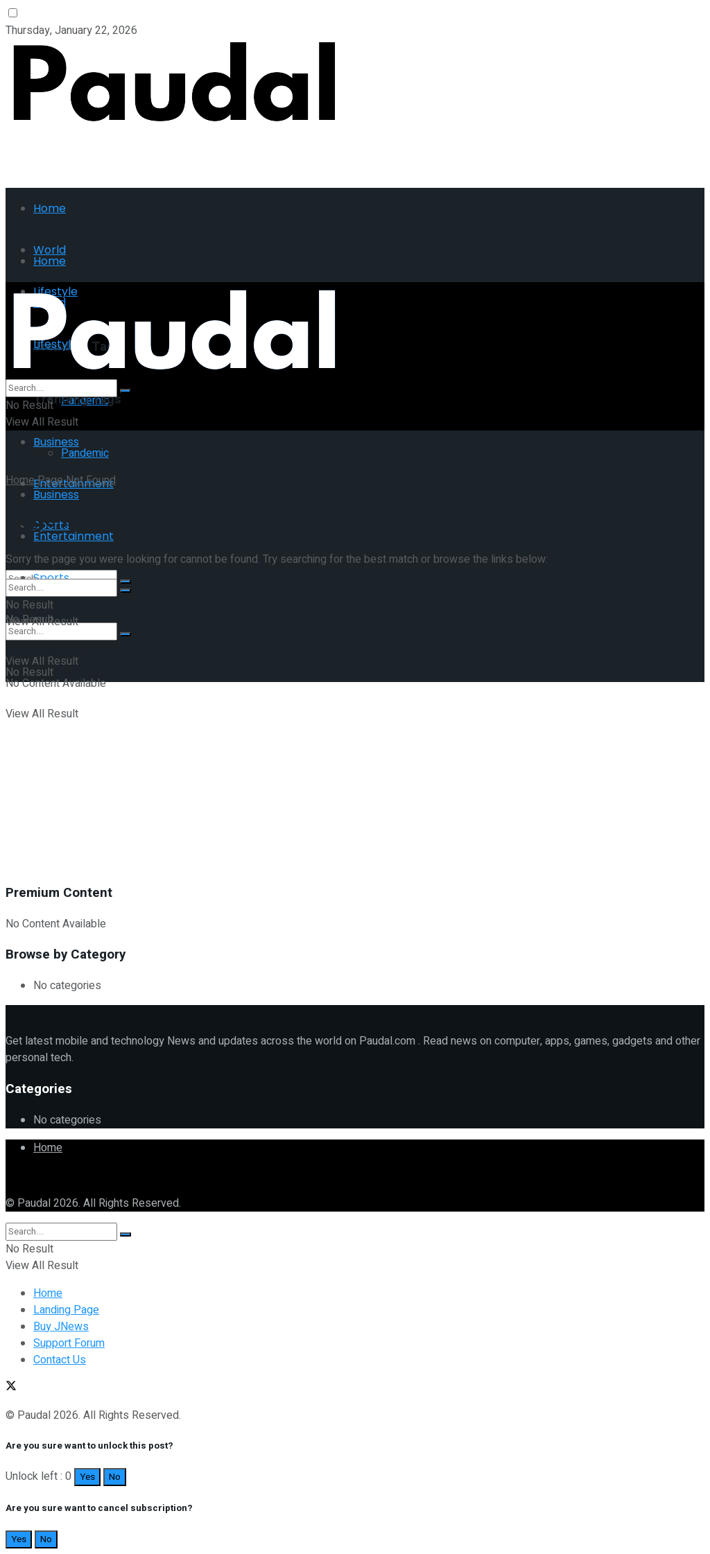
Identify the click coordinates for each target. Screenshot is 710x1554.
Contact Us (59, 1360)
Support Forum (69, 1343)
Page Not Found (76, 480)
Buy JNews (61, 1326)
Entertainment (73, 536)
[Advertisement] (168, 151)
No (115, 1477)
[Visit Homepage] (174, 122)
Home (49, 208)
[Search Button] (125, 634)
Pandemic (85, 453)
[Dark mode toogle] (12, 12)
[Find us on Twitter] (11, 1175)
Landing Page (66, 1310)
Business (56, 442)
